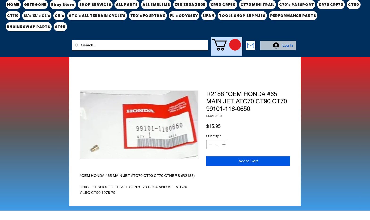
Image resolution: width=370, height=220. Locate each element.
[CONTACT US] (250, 45)
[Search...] (139, 45)
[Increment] (224, 144)
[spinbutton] (217, 144)
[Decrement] (210, 144)
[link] (226, 45)
